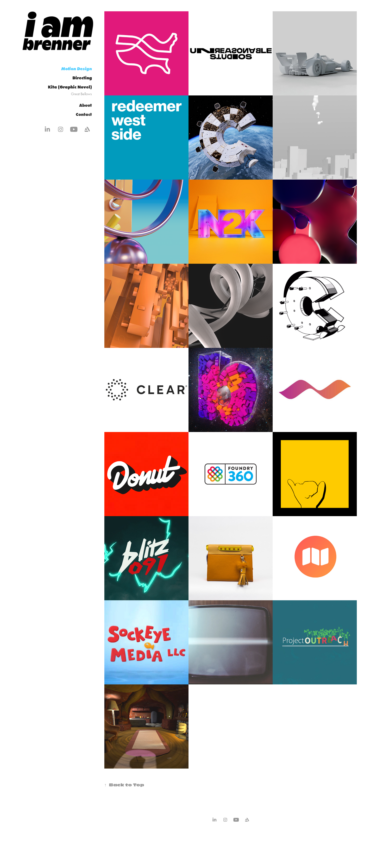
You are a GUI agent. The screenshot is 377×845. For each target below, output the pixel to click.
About (85, 105)
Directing (82, 78)
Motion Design (76, 68)
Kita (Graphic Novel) (70, 87)
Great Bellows (81, 94)
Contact (84, 114)
